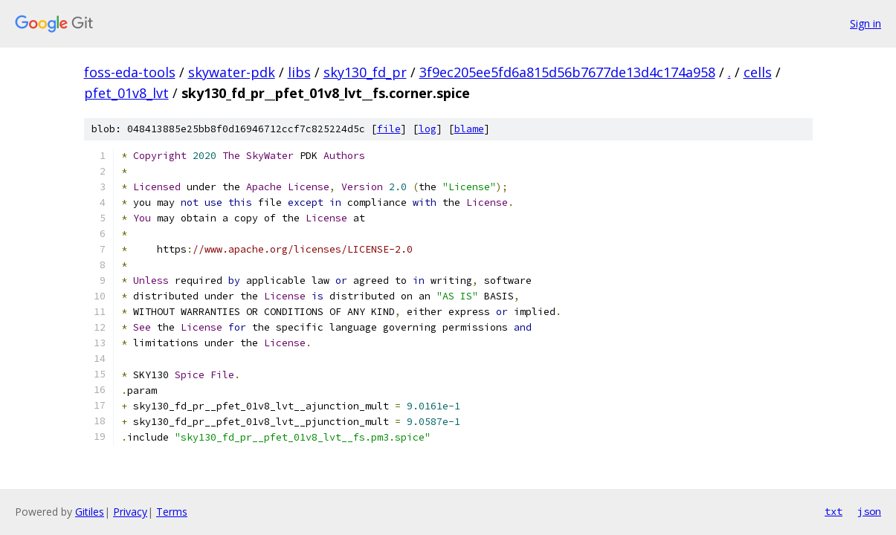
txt (833, 511)
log (427, 129)
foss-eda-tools (129, 72)
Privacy (130, 512)
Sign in (865, 23)
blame (469, 129)
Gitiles (89, 512)
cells (758, 72)
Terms (171, 512)
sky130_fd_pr (365, 72)
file (389, 129)
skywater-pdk (231, 72)
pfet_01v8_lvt (126, 93)
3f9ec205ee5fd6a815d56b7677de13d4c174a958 (567, 72)
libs (299, 72)
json (869, 511)
